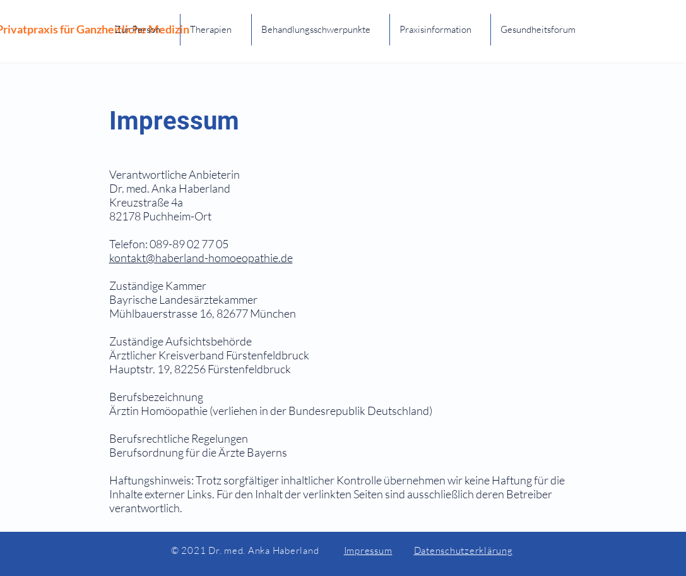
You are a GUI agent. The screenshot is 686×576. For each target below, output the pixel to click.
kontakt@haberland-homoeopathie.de (201, 258)
